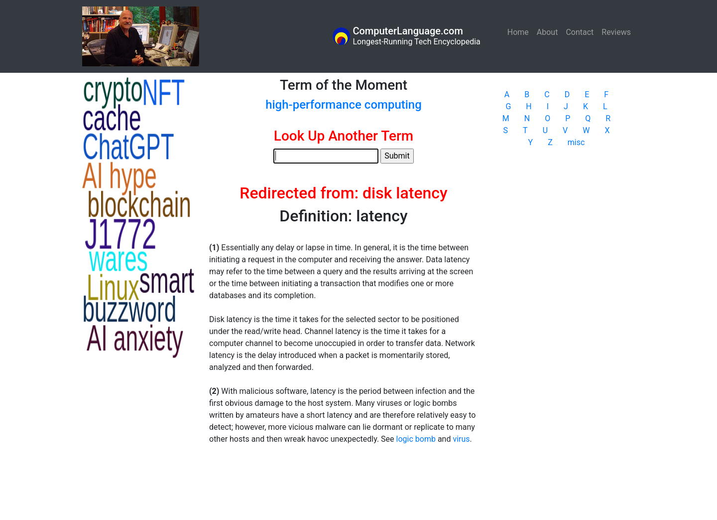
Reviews (616, 32)
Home (520, 31)
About (547, 32)
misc (576, 142)
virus (461, 439)
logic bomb (416, 439)
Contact (580, 32)
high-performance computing (343, 105)
